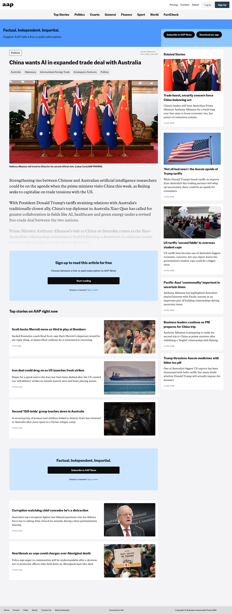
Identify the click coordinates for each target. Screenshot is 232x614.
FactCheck (171, 14)
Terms (6, 610)
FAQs (25, 610)
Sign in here (92, 290)
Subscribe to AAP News (179, 34)
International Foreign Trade (55, 72)
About (195, 4)
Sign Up (222, 4)
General (110, 14)
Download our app (209, 34)
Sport (141, 14)
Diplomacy (30, 72)
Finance (126, 14)
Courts (95, 14)
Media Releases (62, 610)
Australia (16, 72)
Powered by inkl (116, 610)
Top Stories (61, 14)
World (154, 14)
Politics (79, 14)
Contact (184, 4)
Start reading (84, 280)
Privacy (16, 610)
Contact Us (46, 610)
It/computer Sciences (85, 72)
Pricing (174, 4)
